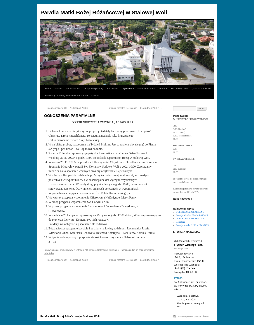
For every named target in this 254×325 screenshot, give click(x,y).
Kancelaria (112, 88)
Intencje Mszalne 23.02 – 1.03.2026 (192, 215)
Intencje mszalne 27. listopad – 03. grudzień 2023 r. (135, 108)
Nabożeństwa (73, 88)
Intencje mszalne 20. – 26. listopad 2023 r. (66, 108)
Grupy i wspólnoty (93, 88)
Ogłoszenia (128, 88)
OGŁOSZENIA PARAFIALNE (190, 212)
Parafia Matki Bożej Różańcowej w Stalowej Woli (103, 12)
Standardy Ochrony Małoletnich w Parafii (66, 95)
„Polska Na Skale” (201, 88)
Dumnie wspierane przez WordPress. (193, 316)
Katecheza (180, 222)
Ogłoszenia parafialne (108, 250)
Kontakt (95, 95)
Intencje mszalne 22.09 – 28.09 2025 (192, 225)
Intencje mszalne (146, 88)
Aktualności (90, 250)
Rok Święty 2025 (180, 88)
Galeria (163, 88)
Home (47, 88)
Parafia (58, 88)
